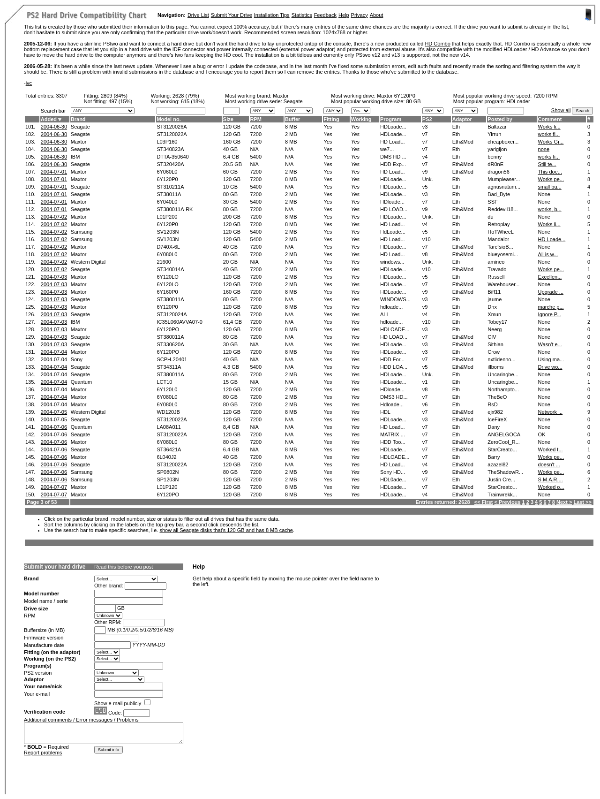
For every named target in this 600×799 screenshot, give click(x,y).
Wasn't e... (550, 344)
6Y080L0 (167, 254)
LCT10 (164, 382)
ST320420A (170, 164)
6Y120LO (167, 277)
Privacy (359, 15)
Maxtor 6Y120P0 (396, 96)
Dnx (492, 307)
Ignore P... (549, 314)
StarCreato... (502, 449)
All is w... (548, 254)
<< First (483, 502)
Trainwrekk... (502, 494)
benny (495, 157)
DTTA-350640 (172, 157)
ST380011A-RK (175, 209)
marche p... (551, 307)
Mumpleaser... (504, 179)
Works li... (549, 126)
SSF (492, 202)
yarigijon (497, 149)
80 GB (413, 101)
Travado (497, 269)
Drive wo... (550, 367)
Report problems (43, 752)
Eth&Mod (462, 142)
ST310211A (170, 187)
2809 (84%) (114, 96)
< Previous (508, 502)
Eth (456, 126)
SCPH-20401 (172, 359)
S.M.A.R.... (550, 479)
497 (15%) (120, 101)
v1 (425, 382)
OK (542, 434)
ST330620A (170, 344)
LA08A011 (168, 427)
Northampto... (503, 389)
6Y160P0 (167, 292)
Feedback (325, 15)
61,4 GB (232, 322)
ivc (29, 83)
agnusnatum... (504, 187)
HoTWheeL (501, 232)
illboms (495, 367)
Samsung (81, 232)
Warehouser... (503, 284)
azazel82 (498, 464)
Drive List (198, 15)
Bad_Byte (499, 194)
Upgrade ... (550, 292)
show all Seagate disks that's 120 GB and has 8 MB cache (226, 530)
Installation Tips (272, 15)
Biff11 (494, 292)
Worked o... (551, 487)
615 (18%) (193, 101)
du (490, 217)
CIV (492, 337)
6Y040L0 (167, 202)
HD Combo (437, 43)
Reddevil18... (503, 209)
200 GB (231, 217)
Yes (327, 126)
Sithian (495, 344)
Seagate (80, 126)
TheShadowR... (505, 472)
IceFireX (497, 419)
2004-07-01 (54, 172)
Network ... (550, 412)
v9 (425, 172)
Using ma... (551, 359)
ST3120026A (172, 126)
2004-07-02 (54, 217)
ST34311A (169, 367)
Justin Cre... (501, 479)
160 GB (231, 142)
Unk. (427, 179)
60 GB (230, 172)
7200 (256, 126)
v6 (425, 404)
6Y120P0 (167, 179)
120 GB (231, 126)
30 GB (230, 202)
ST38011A (169, 194)
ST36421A (169, 449)
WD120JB (168, 412)
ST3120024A (172, 314)
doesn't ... (549, 464)
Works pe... (551, 179)
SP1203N (168, 479)
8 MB (291, 126)
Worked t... (550, 449)
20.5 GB (232, 164)
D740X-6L (168, 247)
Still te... (547, 164)
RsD (492, 404)
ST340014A (170, 269)
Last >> (582, 502)
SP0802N (168, 472)
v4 (425, 157)
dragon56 (499, 172)
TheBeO (497, 397)
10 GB (230, 187)
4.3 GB (231, 367)
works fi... (549, 134)
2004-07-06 (54, 427)
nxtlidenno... (501, 359)
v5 (425, 187)
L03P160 (167, 142)
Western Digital (88, 262)
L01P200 (167, 217)
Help (343, 15)
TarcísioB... (500, 247)
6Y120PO (168, 329)
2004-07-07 (54, 487)
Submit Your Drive (231, 15)
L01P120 (167, 487)
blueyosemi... (503, 254)
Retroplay (499, 224)
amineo (496, 262)
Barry (494, 457)
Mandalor (498, 239)
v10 (426, 239)
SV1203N (168, 232)
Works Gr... (551, 142)
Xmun (494, 314)
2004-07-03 (54, 277)
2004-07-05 (54, 412)
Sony (76, 359)
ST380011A (170, 299)
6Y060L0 (167, 172)
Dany (494, 427)
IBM (75, 157)
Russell (496, 277)
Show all (561, 110)
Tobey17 (497, 322)
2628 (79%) (185, 96)
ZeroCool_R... (503, 442)
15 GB (230, 382)
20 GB (230, 262)
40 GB (230, 149)
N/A (254, 149)
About (376, 15)
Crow (494, 352)
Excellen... (550, 277)
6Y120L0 (167, 389)
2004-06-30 (54, 126)
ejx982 (495, 412)
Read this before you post (123, 567)
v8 (425, 254)
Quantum (81, 382)
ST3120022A (172, 134)
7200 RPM (545, 96)
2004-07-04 (54, 352)
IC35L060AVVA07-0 (179, 322)
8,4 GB (231, 427)
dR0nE (495, 164)
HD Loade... (552, 239)
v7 (425, 134)
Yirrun (494, 134)
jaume (495, 299)
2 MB (291, 134)
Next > (564, 502)
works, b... (550, 209)
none (543, 149)
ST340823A (170, 149)
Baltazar (497, 126)
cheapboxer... (503, 142)
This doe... (550, 172)
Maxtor (281, 96)
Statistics (302, 15)
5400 (256, 157)
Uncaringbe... (503, 374)
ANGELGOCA (504, 434)
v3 (425, 126)
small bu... (550, 187)
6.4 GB (231, 157)
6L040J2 (166, 457)
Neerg (495, 329)
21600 (164, 262)
